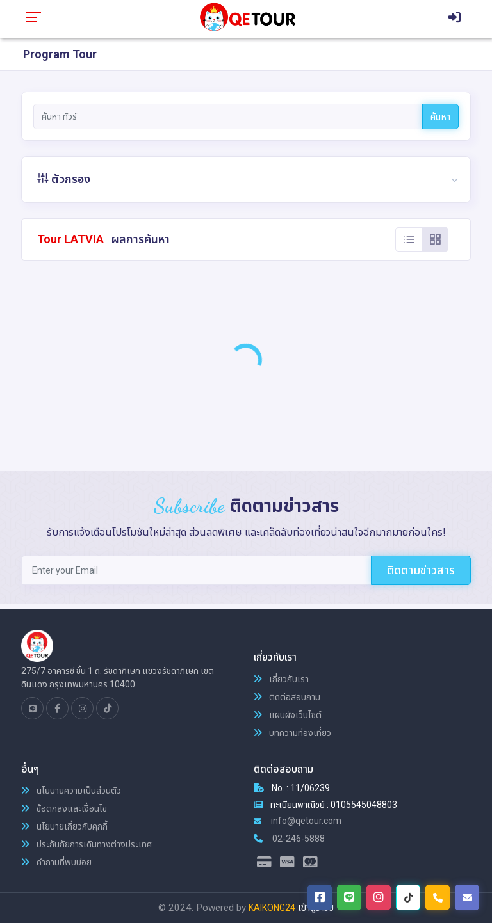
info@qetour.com (297, 820)
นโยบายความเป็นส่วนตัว (71, 790)
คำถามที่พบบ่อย (56, 862)
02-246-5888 (289, 838)
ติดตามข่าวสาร (421, 570)
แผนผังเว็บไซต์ (288, 715)
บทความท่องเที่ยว (292, 733)
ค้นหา (440, 117)
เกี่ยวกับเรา (281, 679)
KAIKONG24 (272, 908)
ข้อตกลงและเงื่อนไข (64, 808)
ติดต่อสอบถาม (287, 697)
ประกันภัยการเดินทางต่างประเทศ (86, 844)
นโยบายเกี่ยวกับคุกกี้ (64, 826)
